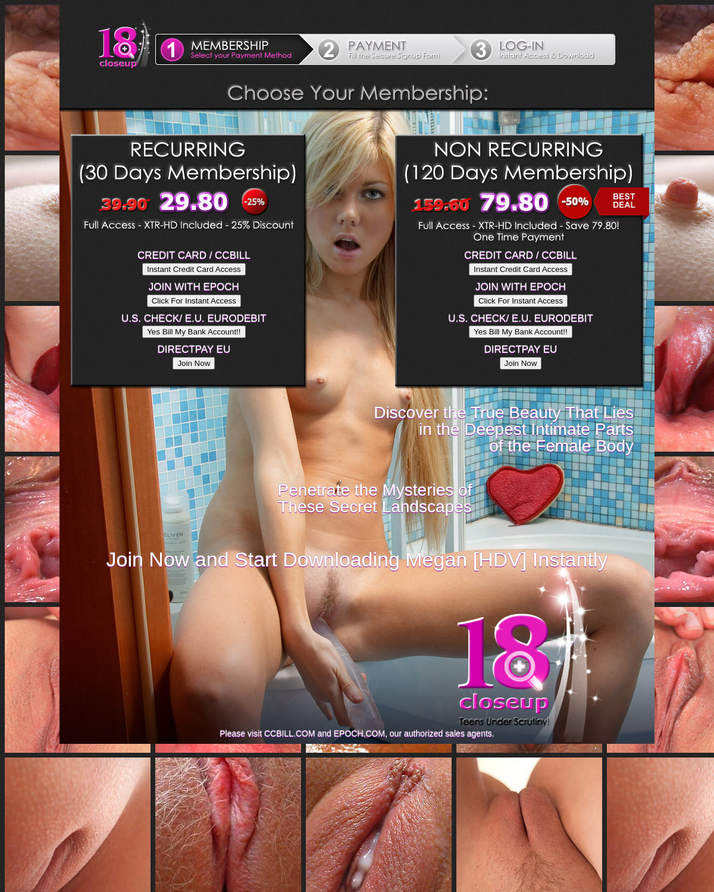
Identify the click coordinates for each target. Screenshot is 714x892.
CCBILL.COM (289, 733)
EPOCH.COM (359, 733)
